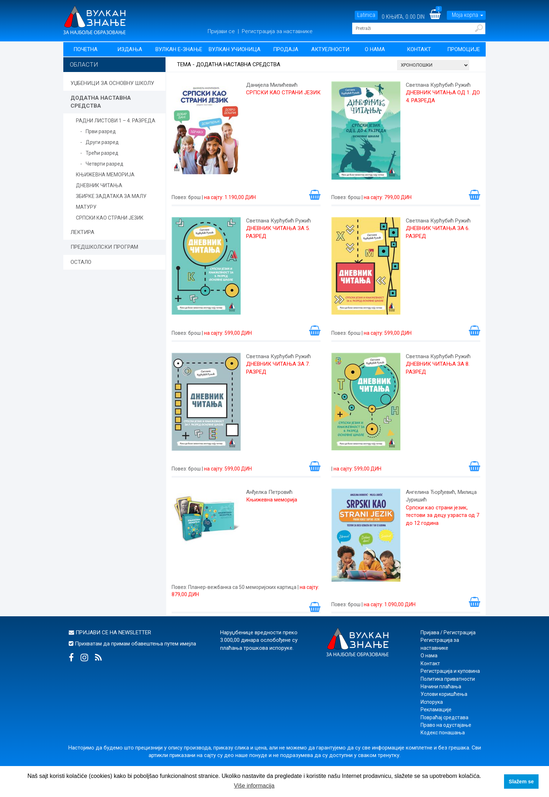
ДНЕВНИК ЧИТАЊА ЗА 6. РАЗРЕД (437, 232)
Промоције (463, 49)
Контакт (419, 49)
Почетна (85, 49)
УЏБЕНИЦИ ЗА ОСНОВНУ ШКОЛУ (112, 83)
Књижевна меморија (271, 499)
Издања (129, 49)
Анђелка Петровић (269, 492)
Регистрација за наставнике (277, 31)
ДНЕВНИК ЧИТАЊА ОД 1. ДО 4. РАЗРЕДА (443, 96)
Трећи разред (102, 153)
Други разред (102, 142)
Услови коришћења (444, 694)
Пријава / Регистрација (448, 632)
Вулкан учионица (234, 49)
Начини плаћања (441, 686)
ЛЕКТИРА (82, 232)
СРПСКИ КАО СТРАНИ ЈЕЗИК (110, 218)
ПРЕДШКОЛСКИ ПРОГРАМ (104, 247)
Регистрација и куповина (450, 671)
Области (84, 64)
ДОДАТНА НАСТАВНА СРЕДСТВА (101, 102)
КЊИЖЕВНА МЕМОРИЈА (105, 174)
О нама (375, 49)
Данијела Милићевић (272, 85)
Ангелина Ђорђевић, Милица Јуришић (441, 496)
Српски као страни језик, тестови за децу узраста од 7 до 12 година (442, 515)
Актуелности (330, 49)
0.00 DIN (415, 16)
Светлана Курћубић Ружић (438, 85)
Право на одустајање (446, 725)
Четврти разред (104, 164)
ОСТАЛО (81, 262)
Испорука (432, 702)
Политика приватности (448, 679)
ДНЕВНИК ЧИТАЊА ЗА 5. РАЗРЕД (278, 232)
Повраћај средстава (444, 717)
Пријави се (222, 31)
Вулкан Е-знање (178, 49)
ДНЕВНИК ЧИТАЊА (99, 185)
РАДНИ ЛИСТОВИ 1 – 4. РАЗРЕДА (115, 120)
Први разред (101, 131)
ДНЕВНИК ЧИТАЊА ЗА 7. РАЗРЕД (278, 368)
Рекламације (436, 709)
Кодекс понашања (443, 732)
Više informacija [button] (254, 786)
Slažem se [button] (521, 781)
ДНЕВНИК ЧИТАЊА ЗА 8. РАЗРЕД (437, 368)
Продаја (285, 49)
